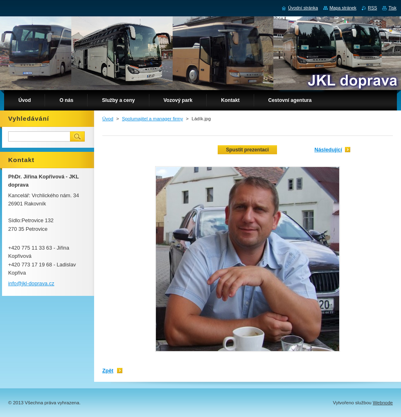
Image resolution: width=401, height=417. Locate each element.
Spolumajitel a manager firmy (152, 118)
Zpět (107, 370)
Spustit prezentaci (247, 150)
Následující (328, 150)
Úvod (107, 118)
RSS (372, 7)
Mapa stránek (342, 7)
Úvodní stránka (303, 7)
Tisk (392, 7)
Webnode (383, 402)
